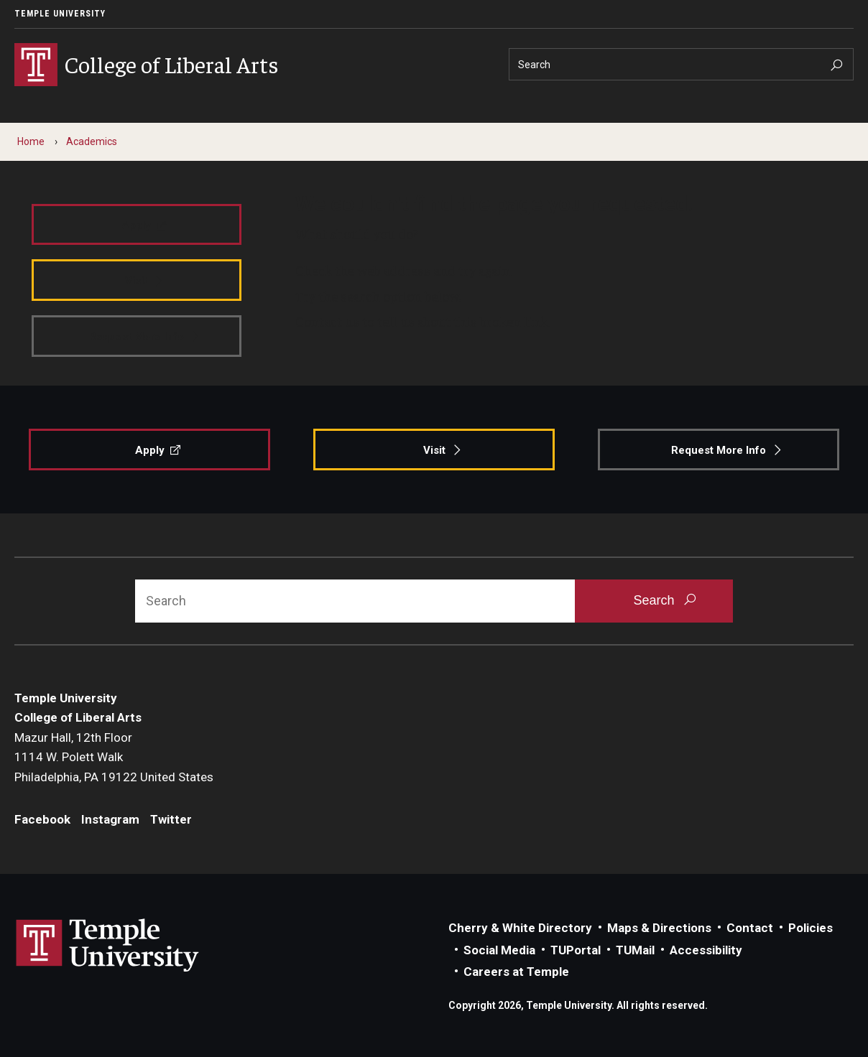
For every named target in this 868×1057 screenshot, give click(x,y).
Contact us (327, 321)
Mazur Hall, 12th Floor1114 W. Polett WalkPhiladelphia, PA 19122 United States (113, 757)
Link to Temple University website (107, 945)
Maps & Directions (659, 928)
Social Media (499, 950)
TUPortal (575, 950)
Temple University (60, 14)
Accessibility (706, 950)
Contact (749, 928)
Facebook (42, 819)
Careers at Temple (516, 971)
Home (31, 141)
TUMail (635, 950)
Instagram (110, 819)
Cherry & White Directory (520, 928)
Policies (810, 928)
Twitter (171, 819)
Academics (91, 141)
